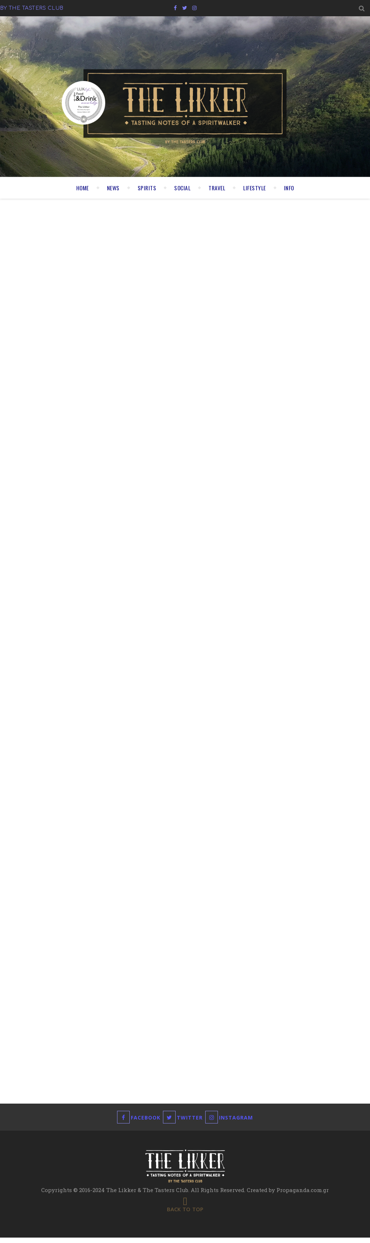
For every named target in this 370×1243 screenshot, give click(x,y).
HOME (79, 188)
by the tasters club (28, 7)
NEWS (111, 188)
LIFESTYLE (256, 188)
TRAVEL (217, 188)
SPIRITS (146, 188)
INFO (291, 188)
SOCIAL (182, 188)
